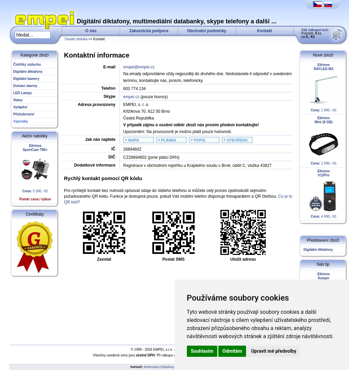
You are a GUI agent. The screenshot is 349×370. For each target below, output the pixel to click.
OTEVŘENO (237, 140)
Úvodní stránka (76, 39)
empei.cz (131, 96)
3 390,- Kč (35, 172)
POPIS (199, 140)
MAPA (133, 140)
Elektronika (151, 367)
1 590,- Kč (323, 140)
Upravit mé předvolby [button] (273, 351)
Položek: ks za (315, 33)
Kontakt (264, 30)
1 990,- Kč (323, 87)
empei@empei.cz (139, 67)
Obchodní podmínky (206, 30)
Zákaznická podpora (148, 30)
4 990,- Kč (323, 193)
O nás (90, 30)
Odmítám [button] (232, 351)
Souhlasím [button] (202, 351)
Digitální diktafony (317, 250)
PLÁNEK (168, 140)
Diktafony (167, 367)
